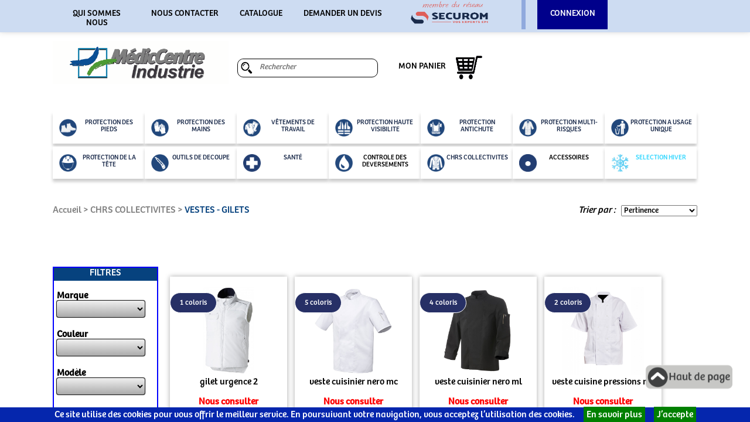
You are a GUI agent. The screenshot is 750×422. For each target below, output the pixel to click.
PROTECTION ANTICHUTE (461, 128)
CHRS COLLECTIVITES (467, 163)
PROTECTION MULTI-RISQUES (558, 128)
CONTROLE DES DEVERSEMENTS (371, 163)
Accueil (67, 210)
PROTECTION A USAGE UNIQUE (651, 128)
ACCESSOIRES (554, 163)
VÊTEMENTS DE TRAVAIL (279, 128)
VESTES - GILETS (217, 210)
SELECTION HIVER (648, 163)
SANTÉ (272, 163)
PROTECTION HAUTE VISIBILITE (374, 128)
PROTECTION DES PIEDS (96, 128)
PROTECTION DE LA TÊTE (97, 163)
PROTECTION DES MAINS (188, 128)
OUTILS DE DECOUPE (190, 163)
